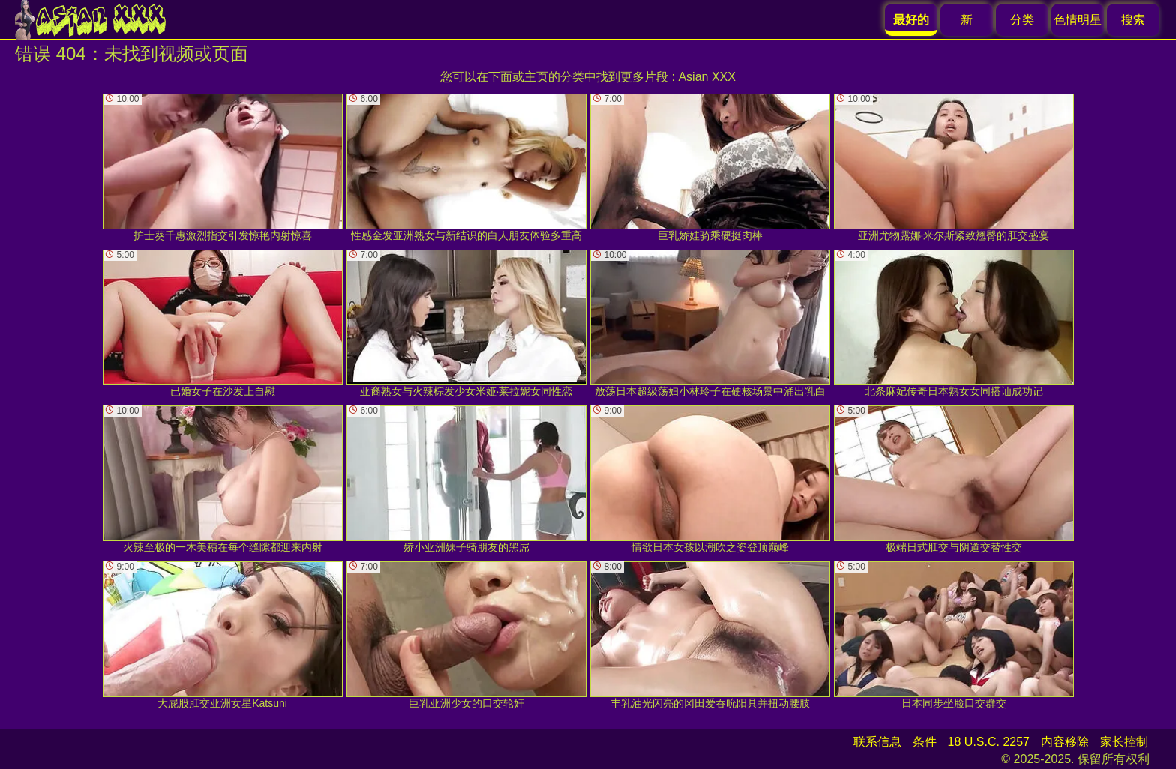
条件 (925, 741)
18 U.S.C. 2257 (989, 741)
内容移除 (1065, 741)
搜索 (1133, 19)
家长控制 (1124, 741)
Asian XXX (706, 76)
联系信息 (878, 741)
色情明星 (1078, 19)
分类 (1022, 19)
